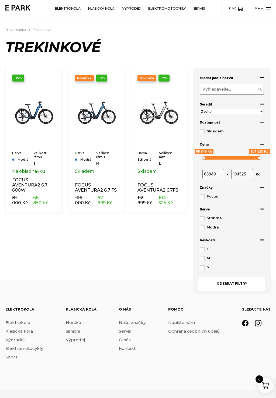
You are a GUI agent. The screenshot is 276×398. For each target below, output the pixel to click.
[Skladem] (202, 131)
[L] (202, 249)
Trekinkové (42, 30)
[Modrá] (202, 227)
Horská (73, 322)
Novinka (84, 78)
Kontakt (127, 348)
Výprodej (131, 8)
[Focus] (202, 196)
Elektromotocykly (167, 8)
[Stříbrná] (202, 218)
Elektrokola (68, 8)
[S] (202, 267)
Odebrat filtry (232, 283)
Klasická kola (101, 8)
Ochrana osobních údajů (194, 331)
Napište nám (181, 322)
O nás (125, 339)
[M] (202, 258)
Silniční (73, 331)
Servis (199, 8)
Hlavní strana (15, 30)
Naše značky (132, 322)
